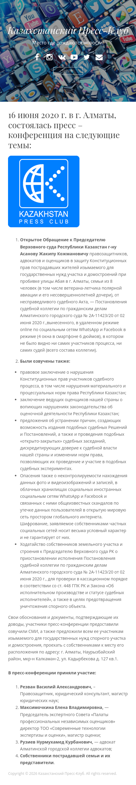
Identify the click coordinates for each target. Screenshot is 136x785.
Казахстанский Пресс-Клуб (67, 30)
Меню (68, 70)
